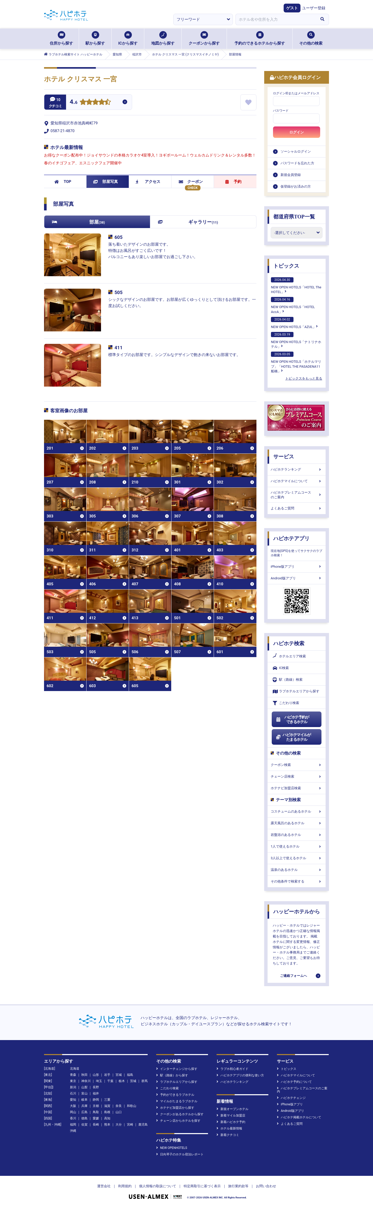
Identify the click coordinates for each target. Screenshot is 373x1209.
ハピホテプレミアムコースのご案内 (296, 494)
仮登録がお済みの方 (296, 186)
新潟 (73, 1087)
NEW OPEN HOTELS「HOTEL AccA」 (293, 305)
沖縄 (73, 1131)
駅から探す (95, 38)
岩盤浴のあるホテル (296, 835)
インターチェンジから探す (176, 1069)
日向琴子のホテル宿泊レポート (180, 1154)
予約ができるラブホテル (175, 1095)
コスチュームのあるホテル (296, 811)
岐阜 (84, 1099)
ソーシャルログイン (296, 151)
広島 (84, 1112)
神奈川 (86, 1081)
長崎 (96, 1124)
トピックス (286, 266)
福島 (130, 1075)
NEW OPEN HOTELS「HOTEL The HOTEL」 (296, 285)
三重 (107, 1099)
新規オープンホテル (232, 1109)
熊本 (107, 1124)
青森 (73, 1075)
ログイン (296, 132)
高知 (107, 1118)
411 (118, 347)
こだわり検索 (286, 703)
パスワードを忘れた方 (297, 163)
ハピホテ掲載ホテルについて (299, 1117)
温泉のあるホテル (296, 870)
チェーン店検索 (296, 776)
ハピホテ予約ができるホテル (292, 719)
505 (118, 292)
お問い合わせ (266, 1186)
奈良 (119, 1106)
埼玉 (99, 1081)
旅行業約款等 (238, 1186)
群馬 (144, 1081)
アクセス (148, 181)
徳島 (84, 1118)
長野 (96, 1087)
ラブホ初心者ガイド (232, 1069)
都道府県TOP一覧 (294, 216)
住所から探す (61, 38)
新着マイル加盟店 (231, 1115)
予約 (233, 181)
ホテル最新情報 (229, 1128)
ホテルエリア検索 (289, 656)
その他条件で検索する (296, 881)
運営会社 (104, 1186)
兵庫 (84, 1106)
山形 (96, 1075)
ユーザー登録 (313, 8)
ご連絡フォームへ (293, 976)
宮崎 (130, 1124)
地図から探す (163, 38)
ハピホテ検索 (288, 643)
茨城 (133, 1081)
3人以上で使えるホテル (296, 858)
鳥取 (96, 1112)
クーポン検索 (296, 765)
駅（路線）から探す (172, 1075)
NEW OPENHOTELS (171, 1148)
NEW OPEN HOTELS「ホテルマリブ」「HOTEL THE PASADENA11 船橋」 (296, 362)
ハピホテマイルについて (296, 481)
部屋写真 (105, 181)
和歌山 (131, 1106)
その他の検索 (310, 38)
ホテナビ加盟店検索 (296, 788)
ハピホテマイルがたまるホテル (293, 737)
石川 (73, 1093)
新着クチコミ (228, 1135)
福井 (96, 1093)
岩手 (107, 1075)
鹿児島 (143, 1124)
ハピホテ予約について (294, 1082)
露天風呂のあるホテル (296, 823)
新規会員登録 (291, 175)
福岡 (73, 1124)
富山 (84, 1093)
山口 (119, 1112)
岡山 (73, 1112)
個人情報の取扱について (157, 1186)
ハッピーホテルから (296, 911)
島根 (107, 1112)
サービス (283, 456)
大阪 (73, 1106)
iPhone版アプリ (296, 566)
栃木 (122, 1081)
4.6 (73, 102)
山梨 (84, 1087)
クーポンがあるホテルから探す (180, 1114)
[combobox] (275, 19)
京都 (96, 1106)
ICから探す (127, 38)
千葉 (110, 1081)
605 (118, 237)
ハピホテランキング (296, 469)
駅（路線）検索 (288, 680)
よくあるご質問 (296, 508)
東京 (73, 1081)
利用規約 (125, 1186)
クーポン (191, 181)
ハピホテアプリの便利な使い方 (240, 1075)
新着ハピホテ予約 (231, 1122)
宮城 (119, 1075)
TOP (62, 181)
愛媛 (96, 1118)
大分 (119, 1124)
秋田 (84, 1075)
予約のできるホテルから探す (259, 38)
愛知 (73, 1099)
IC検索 (281, 668)
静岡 (96, 1099)
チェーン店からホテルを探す (178, 1120)
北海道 (74, 1068)
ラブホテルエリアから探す (296, 691)
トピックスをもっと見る (303, 378)
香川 (73, 1118)
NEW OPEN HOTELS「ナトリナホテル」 (296, 340)
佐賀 (84, 1124)
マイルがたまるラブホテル (176, 1101)
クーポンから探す (204, 38)
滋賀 (107, 1106)
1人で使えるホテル (296, 846)
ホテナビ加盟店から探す (175, 1108)
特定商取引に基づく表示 (202, 1186)
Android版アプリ (296, 578)
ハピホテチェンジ (291, 1098)
